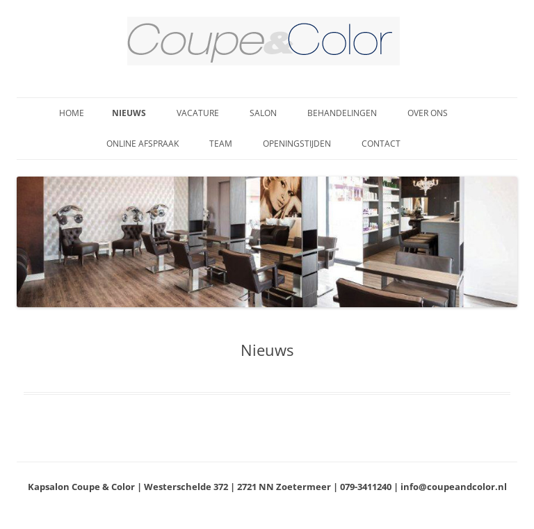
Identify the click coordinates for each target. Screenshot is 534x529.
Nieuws (129, 113)
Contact (381, 143)
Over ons (427, 113)
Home (71, 113)
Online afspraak (142, 143)
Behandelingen (342, 113)
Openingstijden (297, 143)
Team (220, 143)
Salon (263, 113)
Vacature (198, 113)
